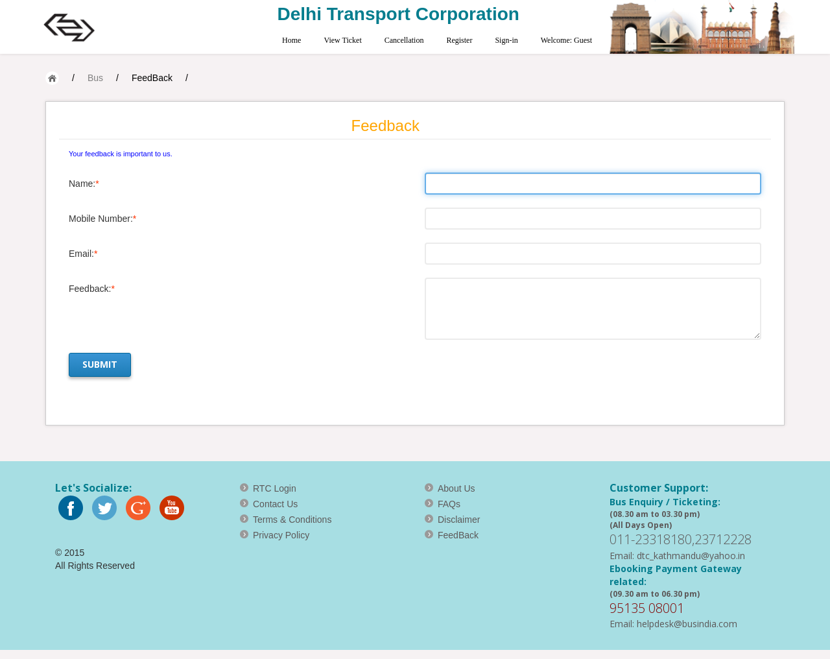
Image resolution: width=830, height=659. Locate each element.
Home (291, 40)
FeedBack (152, 78)
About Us (456, 488)
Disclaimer (459, 519)
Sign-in (506, 40)
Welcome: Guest (566, 40)
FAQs (449, 504)
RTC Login (274, 488)
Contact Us (275, 504)
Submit (99, 364)
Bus (95, 78)
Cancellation (404, 40)
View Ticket (342, 40)
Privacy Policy (281, 535)
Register (459, 40)
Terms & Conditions (292, 519)
